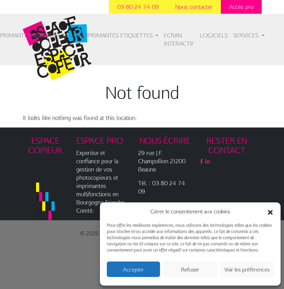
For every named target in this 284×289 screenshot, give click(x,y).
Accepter (133, 269)
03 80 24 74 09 (138, 6)
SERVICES (246, 35)
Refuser (190, 269)
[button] (270, 211)
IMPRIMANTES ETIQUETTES (117, 35)
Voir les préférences (247, 269)
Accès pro (241, 6)
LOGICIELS (214, 35)
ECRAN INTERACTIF (179, 39)
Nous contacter (194, 6)
